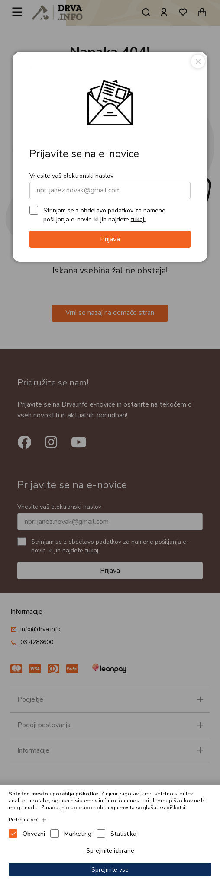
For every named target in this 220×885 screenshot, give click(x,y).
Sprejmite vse (110, 870)
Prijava (110, 239)
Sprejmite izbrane (110, 851)
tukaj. (138, 219)
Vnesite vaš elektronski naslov (71, 176)
